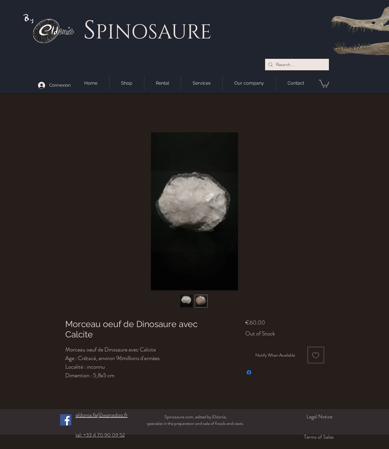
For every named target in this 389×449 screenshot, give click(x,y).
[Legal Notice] (302, 416)
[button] (324, 83)
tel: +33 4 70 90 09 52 (100, 435)
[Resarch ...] (296, 64)
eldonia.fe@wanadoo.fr (102, 415)
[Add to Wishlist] (316, 355)
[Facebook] (65, 419)
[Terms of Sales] (299, 437)
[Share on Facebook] (249, 372)
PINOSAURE (153, 32)
